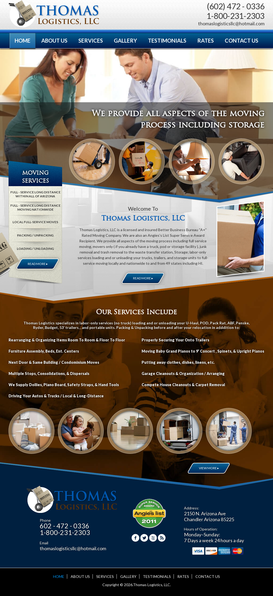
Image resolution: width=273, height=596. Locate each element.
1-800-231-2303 (235, 16)
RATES (205, 40)
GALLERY (125, 40)
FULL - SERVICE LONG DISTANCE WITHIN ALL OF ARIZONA (35, 194)
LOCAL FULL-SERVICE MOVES (35, 222)
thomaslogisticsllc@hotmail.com (231, 23)
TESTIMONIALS (167, 40)
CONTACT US (241, 40)
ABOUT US (54, 40)
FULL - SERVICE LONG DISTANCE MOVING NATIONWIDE (35, 207)
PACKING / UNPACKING (35, 235)
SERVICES (90, 40)
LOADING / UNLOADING (35, 249)
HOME (22, 40)
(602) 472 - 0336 (235, 6)
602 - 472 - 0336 (64, 526)
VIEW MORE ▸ (209, 468)
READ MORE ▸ (143, 278)
